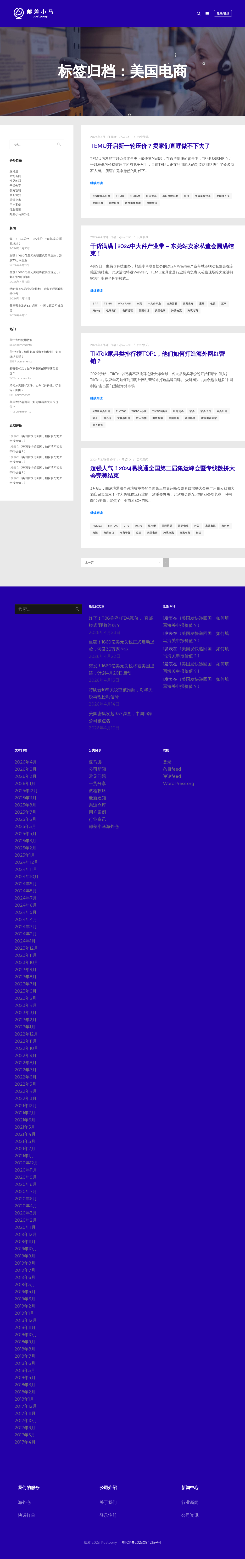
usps (138, 525)
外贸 (197, 525)
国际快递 (167, 525)
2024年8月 (26, 891)
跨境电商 (193, 310)
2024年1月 (25, 941)
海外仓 (96, 310)
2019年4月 (25, 1291)
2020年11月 (26, 1170)
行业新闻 (190, 1502)
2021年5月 (25, 1127)
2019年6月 (25, 1277)
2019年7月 (25, 1270)
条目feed (172, 769)
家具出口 (205, 411)
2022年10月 (26, 1048)
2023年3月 (26, 1012)
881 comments (20, 395)
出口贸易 (151, 196)
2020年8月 (26, 1184)
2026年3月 (26, 769)
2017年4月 (25, 1442)
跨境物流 (176, 310)
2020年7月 (26, 1191)
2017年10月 (26, 1420)
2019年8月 (25, 1263)
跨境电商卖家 (133, 202)
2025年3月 (25, 840)
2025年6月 (25, 819)
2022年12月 (26, 1034)
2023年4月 (26, 1005)
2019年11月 (25, 1241)
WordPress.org (178, 783)
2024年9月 (26, 883)
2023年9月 (26, 969)
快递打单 (26, 1515)
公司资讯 (190, 1515)
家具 (192, 411)
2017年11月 (25, 1413)
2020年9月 (26, 1177)
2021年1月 (24, 1155)
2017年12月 (26, 1406)
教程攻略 (15, 190)
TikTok (121, 411)
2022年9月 (26, 1055)
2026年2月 (26, 776)
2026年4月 (26, 762)
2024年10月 (27, 876)
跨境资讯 (152, 202)
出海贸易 (172, 303)
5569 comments (21, 344)
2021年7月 (25, 1112)
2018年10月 (26, 1334)
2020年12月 (26, 1163)
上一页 (89, 562)
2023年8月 (26, 976)
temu (120, 196)
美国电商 (98, 202)
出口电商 (135, 196)
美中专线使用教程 (21, 340)
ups (126, 525)
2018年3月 (25, 1384)
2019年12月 (26, 1234)
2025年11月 (26, 797)
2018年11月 (25, 1327)
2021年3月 (25, 1141)
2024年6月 (26, 905)
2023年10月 (26, 962)
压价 (186, 196)
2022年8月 (26, 1062)
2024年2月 (26, 933)
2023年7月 (26, 984)
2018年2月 (25, 1392)
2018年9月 (25, 1342)
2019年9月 (25, 1256)
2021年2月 (25, 1148)
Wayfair (124, 303)
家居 (202, 303)
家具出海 (188, 303)
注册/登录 (223, 13)
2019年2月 (25, 1306)
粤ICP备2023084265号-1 (141, 1542)
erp (95, 303)
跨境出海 (114, 202)
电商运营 (127, 310)
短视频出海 (123, 418)
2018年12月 (26, 1320)
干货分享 (15, 185)
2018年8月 (25, 1349)
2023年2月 (26, 1019)
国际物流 (183, 525)
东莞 (139, 303)
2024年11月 (26, 869)
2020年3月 (26, 1213)
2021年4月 (25, 1134)
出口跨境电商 (170, 196)
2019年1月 (24, 1313)
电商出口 (111, 310)
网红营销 (157, 418)
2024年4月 (26, 919)
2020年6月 (26, 1198)
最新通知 (15, 195)
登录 (167, 762)
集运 (198, 532)
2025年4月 (26, 833)
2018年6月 (25, 1363)
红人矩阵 (141, 418)
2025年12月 (26, 790)
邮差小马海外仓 (20, 214)
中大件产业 (154, 303)
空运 (138, 532)
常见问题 (15, 181)
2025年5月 (25, 826)
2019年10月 (26, 1248)
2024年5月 (26, 912)
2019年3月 (25, 1299)
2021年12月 (26, 1105)
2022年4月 (26, 1091)
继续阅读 (96, 183)
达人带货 (98, 425)
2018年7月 (25, 1356)
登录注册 (108, 1515)
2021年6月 (25, 1120)
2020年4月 (26, 1205)
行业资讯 (143, 137)
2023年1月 (25, 1027)
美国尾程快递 (203, 196)
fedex (97, 525)
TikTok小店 (139, 411)
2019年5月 (25, 1284)
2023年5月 (25, 998)
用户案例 (15, 204)
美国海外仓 (223, 196)
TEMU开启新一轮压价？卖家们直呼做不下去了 (150, 146)
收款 (213, 303)
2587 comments (21, 361)
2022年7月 (26, 1069)
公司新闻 (143, 237)
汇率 (224, 303)
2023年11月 (26, 955)
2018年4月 (25, 1377)
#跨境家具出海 (101, 196)
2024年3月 (26, 926)
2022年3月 (26, 1098)
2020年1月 (25, 1227)
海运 (95, 532)
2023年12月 (26, 948)
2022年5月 (25, 1084)
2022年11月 (26, 1041)
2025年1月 (25, 855)
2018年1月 (24, 1399)
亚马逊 (152, 525)
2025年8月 (25, 805)
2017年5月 (25, 1435)
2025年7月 (25, 812)
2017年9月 (25, 1427)
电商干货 (125, 532)
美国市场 (144, 310)
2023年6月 (26, 991)
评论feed (172, 776)
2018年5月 (25, 1370)
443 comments (20, 411)
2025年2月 (25, 848)
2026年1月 (25, 783)
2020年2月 (26, 1220)
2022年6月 (26, 1077)
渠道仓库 (15, 200)
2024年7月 (26, 898)
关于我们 (108, 1502)
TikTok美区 (159, 411)
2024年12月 (26, 862)
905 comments (20, 378)
